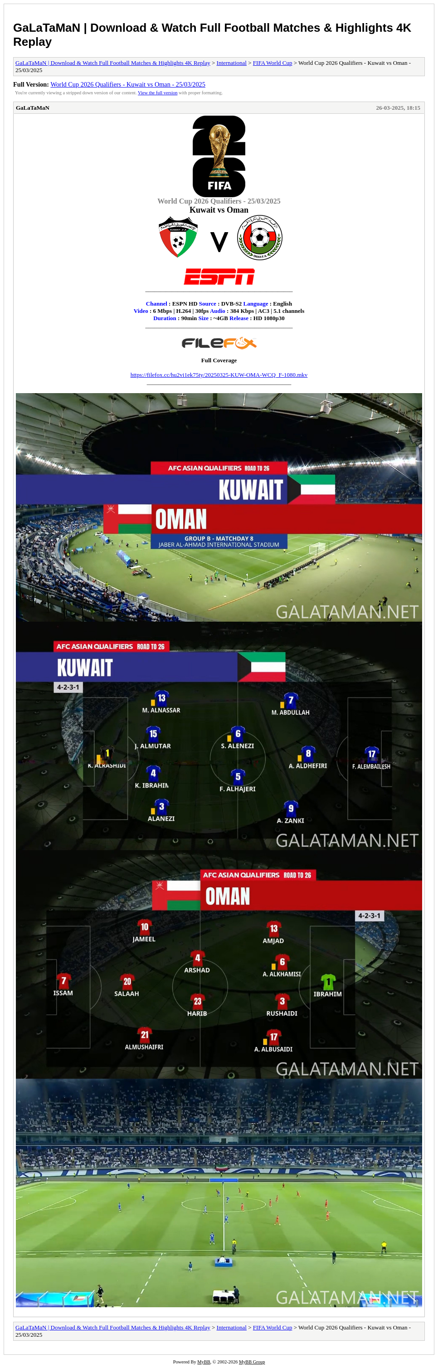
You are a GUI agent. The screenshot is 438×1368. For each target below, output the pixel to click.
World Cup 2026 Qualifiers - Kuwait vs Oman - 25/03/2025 (127, 84)
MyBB (203, 1361)
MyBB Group (252, 1361)
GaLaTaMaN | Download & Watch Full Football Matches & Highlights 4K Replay (112, 62)
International (232, 62)
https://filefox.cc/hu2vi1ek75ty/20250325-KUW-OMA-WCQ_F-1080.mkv (219, 374)
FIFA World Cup (272, 62)
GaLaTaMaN (32, 107)
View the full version (157, 92)
